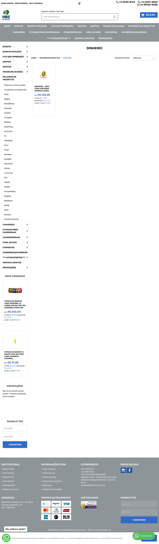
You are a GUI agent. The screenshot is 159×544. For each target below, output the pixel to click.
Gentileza (8, 154)
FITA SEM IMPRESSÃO (62, 26)
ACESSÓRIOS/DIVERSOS (134, 32)
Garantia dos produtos (52, 481)
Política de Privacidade (52, 489)
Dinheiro (7, 122)
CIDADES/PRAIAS (73, 32)
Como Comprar (49, 469)
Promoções (105, 38)
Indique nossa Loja (11, 489)
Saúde (6, 205)
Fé (5, 136)
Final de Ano (93, 32)
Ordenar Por (122, 58)
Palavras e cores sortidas (14, 85)
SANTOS (94, 26)
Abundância (9, 103)
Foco (6, 145)
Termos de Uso (49, 473)
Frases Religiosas (113, 26)
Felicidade (8, 140)
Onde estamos (9, 485)
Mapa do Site (8, 477)
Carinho (7, 112)
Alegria (7, 99)
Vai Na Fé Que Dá (11, 219)
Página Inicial (8, 469)
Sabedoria (8, 200)
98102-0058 (149, 4)
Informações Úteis (53, 464)
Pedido (7, 186)
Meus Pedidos (21, 3)
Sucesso (7, 214)
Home (7, 26)
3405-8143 (127, 2)
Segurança (47, 485)
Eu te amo (8, 131)
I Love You (8, 173)
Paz (5, 177)
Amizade (7, 108)
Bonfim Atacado (37, 26)
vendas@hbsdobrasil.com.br (93, 485)
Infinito (7, 168)
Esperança (8, 126)
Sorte (6, 210)
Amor (6, 94)
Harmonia (8, 163)
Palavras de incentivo (141, 26)
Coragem (8, 117)
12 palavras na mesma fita (15, 89)
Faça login (60, 11)
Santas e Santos (84, 38)
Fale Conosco (36, 3)
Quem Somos (7, 3)
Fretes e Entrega (49, 477)
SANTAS (82, 26)
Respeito (7, 196)
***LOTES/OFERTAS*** (59, 38)
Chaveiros (19, 32)
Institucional (10, 464)
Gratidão (8, 159)
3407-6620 (149, 2)
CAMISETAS (111, 32)
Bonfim (19, 26)
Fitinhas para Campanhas (44, 32)
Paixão (7, 182)
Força (6, 149)
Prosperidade (9, 191)
